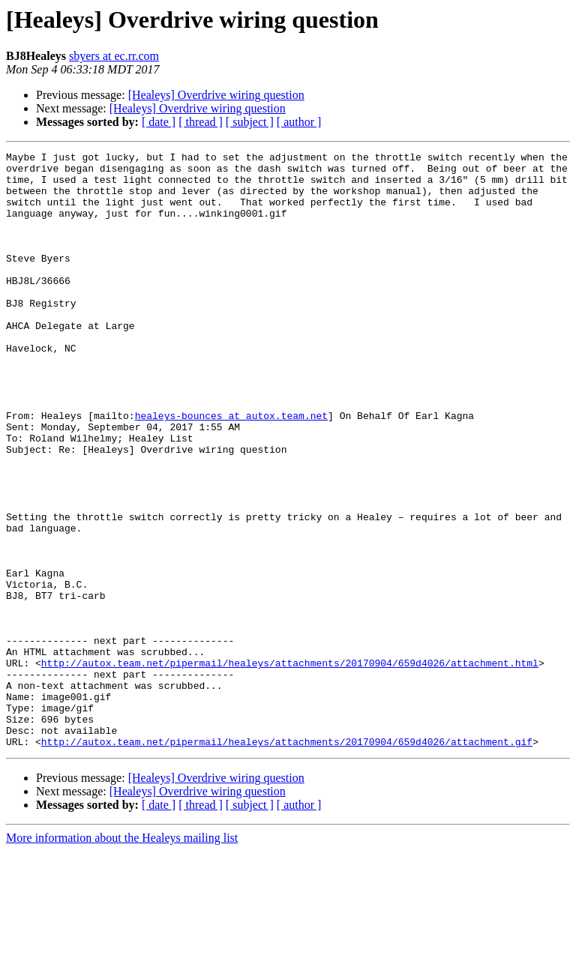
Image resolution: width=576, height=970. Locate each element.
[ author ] (299, 121)
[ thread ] (200, 121)
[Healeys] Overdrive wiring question (216, 94)
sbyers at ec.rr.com (114, 55)
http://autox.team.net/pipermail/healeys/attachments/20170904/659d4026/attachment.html (289, 766)
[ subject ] (250, 121)
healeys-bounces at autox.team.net (231, 469)
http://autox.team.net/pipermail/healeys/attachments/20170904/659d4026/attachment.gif (286, 860)
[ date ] (159, 121)
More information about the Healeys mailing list (122, 957)
